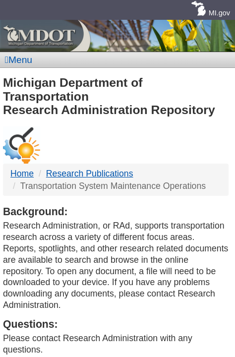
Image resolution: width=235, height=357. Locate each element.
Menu (18, 60)
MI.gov (219, 13)
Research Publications (89, 173)
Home (22, 173)
